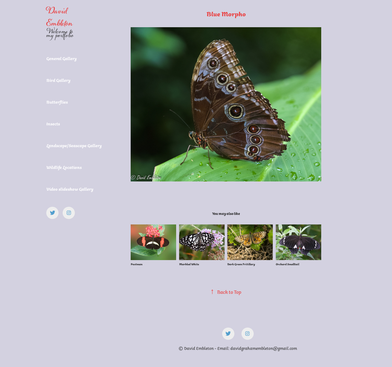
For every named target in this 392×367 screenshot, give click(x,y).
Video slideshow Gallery (69, 189)
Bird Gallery (58, 80)
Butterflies (57, 102)
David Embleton (59, 17)
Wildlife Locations (64, 167)
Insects (53, 124)
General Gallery (61, 58)
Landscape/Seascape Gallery (74, 145)
